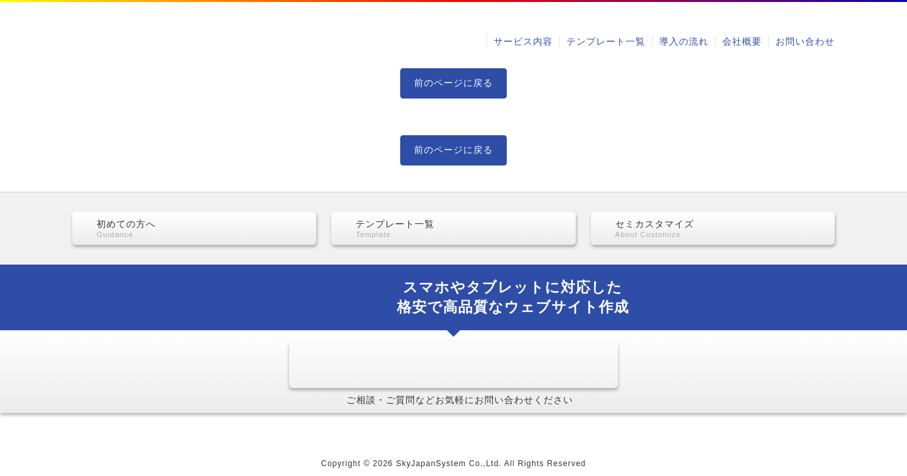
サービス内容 (523, 41)
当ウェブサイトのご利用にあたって (691, 431)
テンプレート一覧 (606, 41)
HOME (166, 431)
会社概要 (742, 41)
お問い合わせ (805, 41)
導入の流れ (684, 41)
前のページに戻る (453, 82)
